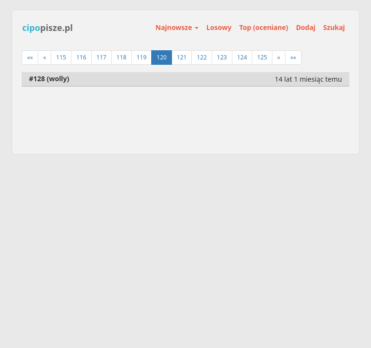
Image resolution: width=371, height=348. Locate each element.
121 (182, 57)
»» (293, 57)
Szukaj (334, 27)
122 (202, 57)
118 (121, 57)
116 (81, 57)
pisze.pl (47, 27)
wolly (58, 78)
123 (222, 57)
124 (242, 57)
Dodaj (305, 27)
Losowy (218, 27)
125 (262, 57)
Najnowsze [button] (177, 27)
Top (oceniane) (263, 27)
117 (102, 57)
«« (30, 57)
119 (142, 57)
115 (61, 57)
